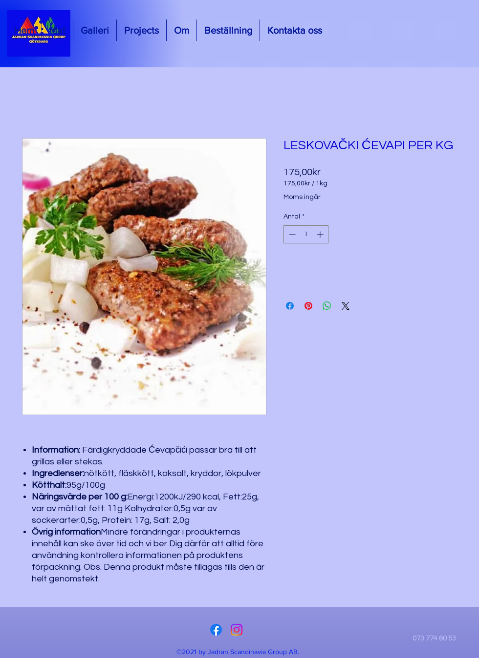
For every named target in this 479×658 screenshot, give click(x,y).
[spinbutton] (306, 234)
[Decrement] (291, 234)
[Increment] (321, 234)
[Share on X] (345, 306)
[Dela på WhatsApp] (327, 306)
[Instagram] (236, 630)
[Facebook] (216, 630)
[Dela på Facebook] (290, 306)
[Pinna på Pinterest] (308, 306)
